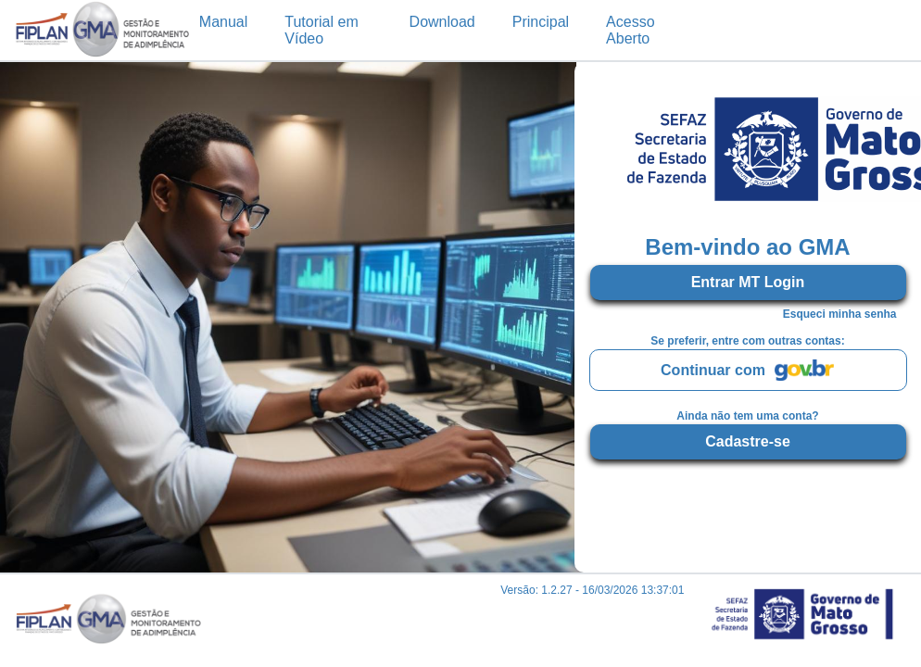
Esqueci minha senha (840, 314)
